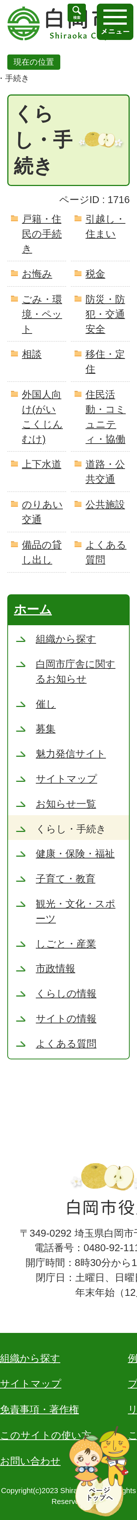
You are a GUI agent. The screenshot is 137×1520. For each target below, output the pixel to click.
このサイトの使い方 (45, 1435)
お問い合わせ (30, 1461)
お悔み (37, 273)
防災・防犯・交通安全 (105, 314)
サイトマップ (30, 1383)
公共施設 (105, 504)
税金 (95, 273)
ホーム (33, 609)
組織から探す (30, 1358)
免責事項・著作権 (39, 1409)
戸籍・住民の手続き (42, 233)
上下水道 (41, 464)
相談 (32, 354)
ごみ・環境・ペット (42, 314)
